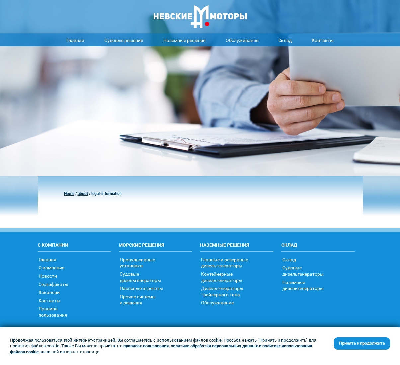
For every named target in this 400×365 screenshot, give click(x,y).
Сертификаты (53, 284)
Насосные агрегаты (141, 288)
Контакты (323, 40)
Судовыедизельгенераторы (140, 277)
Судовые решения (123, 40)
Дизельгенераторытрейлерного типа (222, 291)
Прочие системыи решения (138, 299)
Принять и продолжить (362, 343)
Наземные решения (184, 40)
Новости (48, 276)
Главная (75, 40)
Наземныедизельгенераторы (303, 285)
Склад (285, 40)
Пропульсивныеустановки (137, 262)
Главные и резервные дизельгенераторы (224, 262)
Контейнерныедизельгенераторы (221, 277)
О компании (52, 267)
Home (69, 193)
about (83, 193)
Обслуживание (242, 40)
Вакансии (49, 292)
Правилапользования (53, 311)
